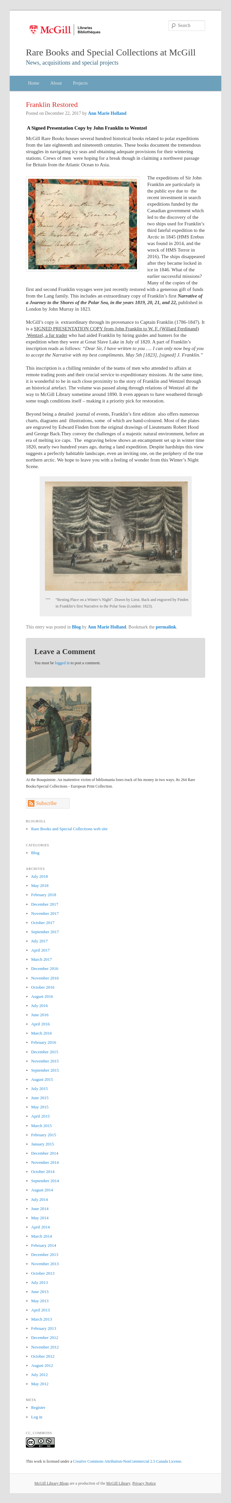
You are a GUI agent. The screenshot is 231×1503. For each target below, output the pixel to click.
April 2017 (40, 950)
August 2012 (42, 1365)
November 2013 (45, 1263)
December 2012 (44, 1337)
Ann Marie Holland (107, 113)
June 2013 (39, 1291)
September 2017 (45, 931)
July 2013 (39, 1282)
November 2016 (45, 978)
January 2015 (42, 1144)
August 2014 (42, 1189)
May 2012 (39, 1383)
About (56, 83)
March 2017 (41, 959)
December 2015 (44, 1051)
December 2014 (44, 1153)
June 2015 (39, 1097)
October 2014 (42, 1171)
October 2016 (42, 987)
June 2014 (39, 1208)
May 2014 (39, 1217)
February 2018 (43, 894)
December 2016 (44, 968)
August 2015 (42, 1079)
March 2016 (41, 1033)
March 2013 (41, 1319)
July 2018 (39, 876)
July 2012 (39, 1374)
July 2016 (39, 1005)
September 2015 (45, 1070)
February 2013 (43, 1328)
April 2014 (40, 1227)
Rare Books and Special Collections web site (69, 828)
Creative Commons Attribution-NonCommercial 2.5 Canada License (127, 1461)
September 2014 (45, 1180)
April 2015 (40, 1116)
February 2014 (43, 1245)
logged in (62, 663)
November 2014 (45, 1162)
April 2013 (40, 1309)
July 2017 (39, 940)
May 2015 (39, 1106)
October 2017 (42, 922)
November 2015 (45, 1061)
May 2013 (39, 1300)
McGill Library (118, 1483)
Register (38, 1407)
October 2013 (42, 1273)
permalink (166, 627)
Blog (76, 627)
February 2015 (43, 1134)
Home (33, 83)
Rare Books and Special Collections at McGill (111, 52)
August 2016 (42, 996)
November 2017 (45, 913)
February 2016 (43, 1042)
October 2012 (42, 1356)
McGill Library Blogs (51, 1483)
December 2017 (44, 904)
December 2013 (44, 1254)
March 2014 (41, 1236)
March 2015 (41, 1125)
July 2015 (39, 1088)
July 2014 (39, 1199)
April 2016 (40, 1023)
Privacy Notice (144, 1483)
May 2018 (39, 885)
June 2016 (39, 1014)
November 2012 (45, 1347)
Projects (80, 83)
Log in (36, 1416)
